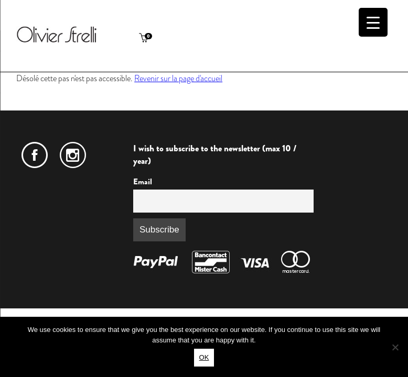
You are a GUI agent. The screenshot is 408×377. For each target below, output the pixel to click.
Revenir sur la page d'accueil (178, 78)
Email (142, 181)
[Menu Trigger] (373, 22)
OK (204, 357)
